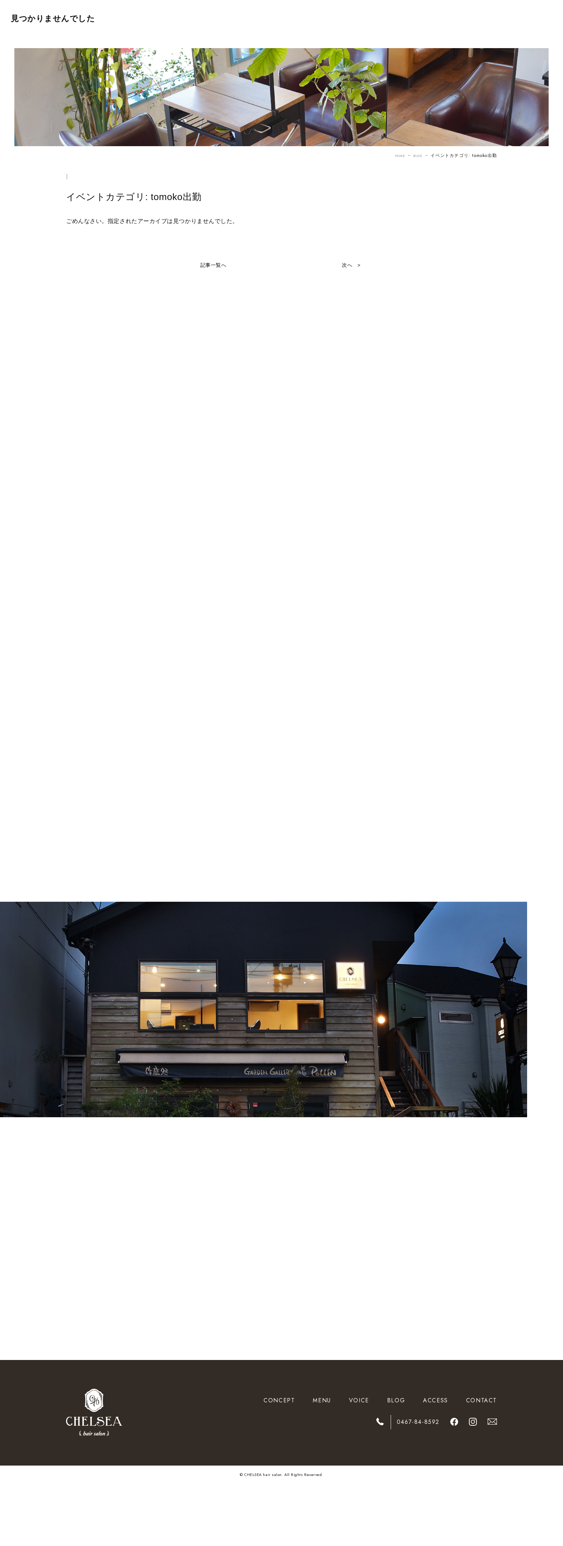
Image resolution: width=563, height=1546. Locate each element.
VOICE (359, 1462)
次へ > (349, 266)
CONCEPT (279, 1462)
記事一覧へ (213, 266)
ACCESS (435, 1462)
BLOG (416, 155)
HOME (395, 155)
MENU (322, 1462)
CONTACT (481, 1462)
